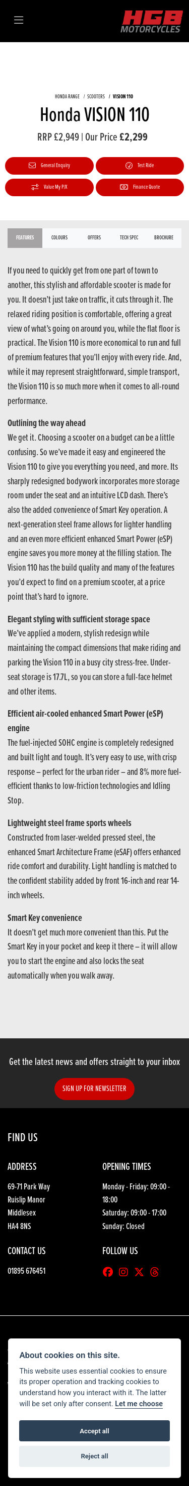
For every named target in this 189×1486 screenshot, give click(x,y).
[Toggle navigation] (18, 21)
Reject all (94, 1456)
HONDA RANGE (67, 96)
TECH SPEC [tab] (129, 237)
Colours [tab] (59, 237)
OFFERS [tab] (94, 237)
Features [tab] (25, 237)
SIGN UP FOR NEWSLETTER (94, 1089)
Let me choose (139, 1404)
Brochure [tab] (163, 237)
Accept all (94, 1431)
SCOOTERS (96, 96)
